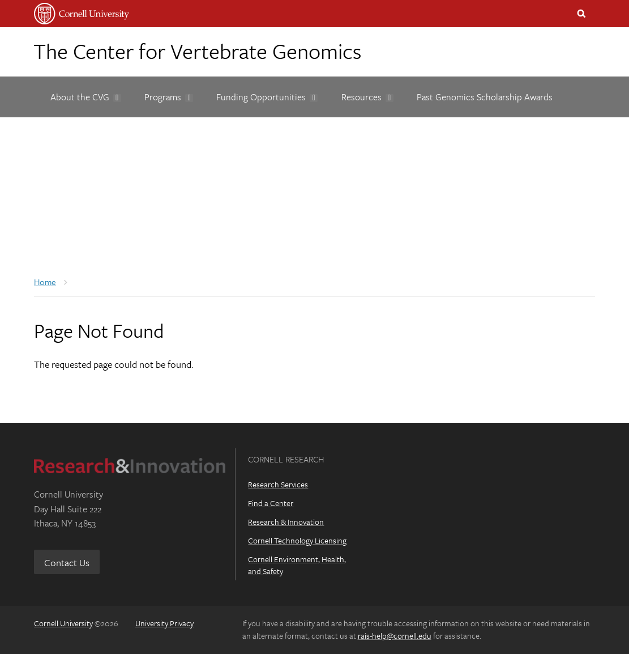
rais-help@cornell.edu (394, 636)
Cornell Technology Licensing (297, 540)
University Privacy (164, 623)
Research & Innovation (286, 522)
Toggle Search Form (581, 13)
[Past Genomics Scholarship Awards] (484, 97)
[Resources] (362, 97)
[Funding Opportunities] (262, 97)
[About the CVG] (80, 97)
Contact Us (66, 562)
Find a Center (270, 503)
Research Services (278, 484)
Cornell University (63, 623)
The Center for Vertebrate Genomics (197, 51)
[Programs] (163, 97)
